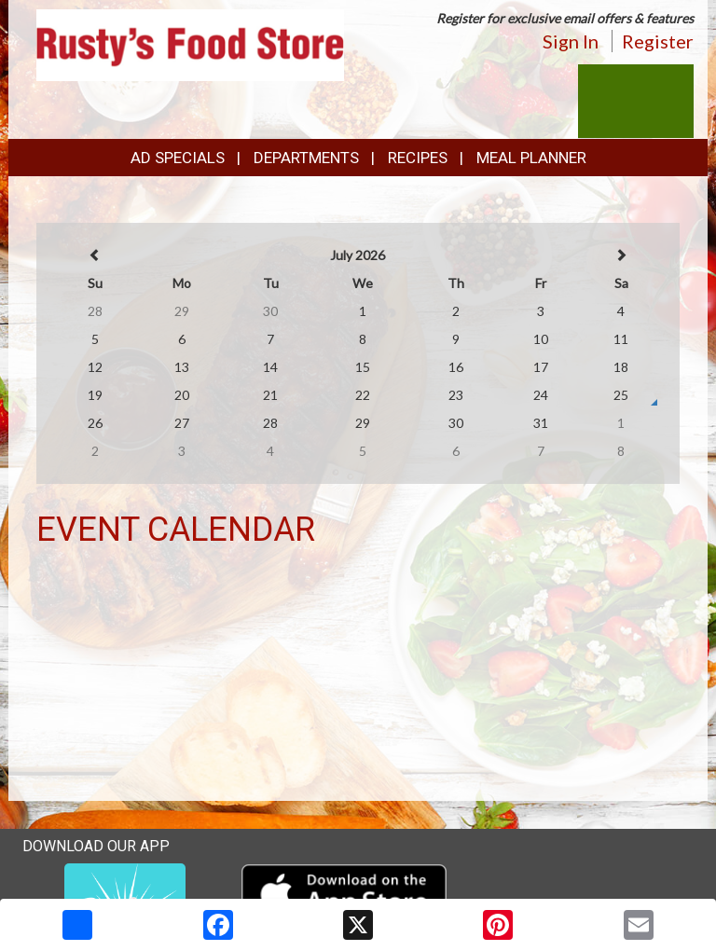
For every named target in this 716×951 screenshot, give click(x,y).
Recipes (418, 157)
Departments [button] (306, 157)
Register (658, 41)
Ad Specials (178, 157)
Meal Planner (531, 157)
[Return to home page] (190, 43)
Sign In (571, 41)
